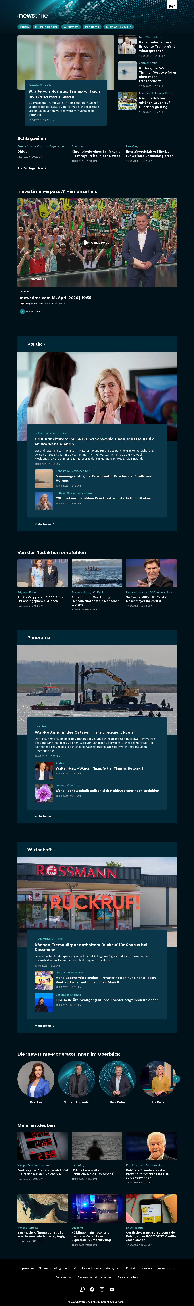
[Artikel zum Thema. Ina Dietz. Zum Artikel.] (158, 1082)
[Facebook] (92, 1289)
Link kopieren (30, 311)
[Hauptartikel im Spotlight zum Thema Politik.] (36, 344)
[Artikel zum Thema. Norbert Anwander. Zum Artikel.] (76, 1082)
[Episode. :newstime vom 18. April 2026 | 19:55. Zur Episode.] (97, 251)
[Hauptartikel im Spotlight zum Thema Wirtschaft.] (41, 849)
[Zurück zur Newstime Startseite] (32, 15)
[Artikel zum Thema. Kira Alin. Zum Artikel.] (35, 1082)
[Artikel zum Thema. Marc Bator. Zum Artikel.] (117, 1082)
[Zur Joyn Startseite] (172, 4)
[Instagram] (102, 1289)
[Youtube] (111, 1289)
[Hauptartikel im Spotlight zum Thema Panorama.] (40, 637)
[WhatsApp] (82, 1289)
